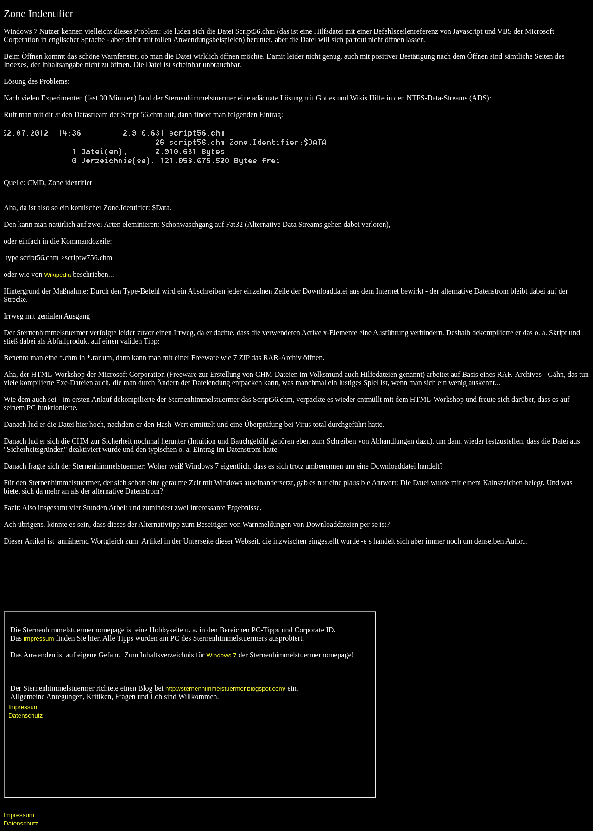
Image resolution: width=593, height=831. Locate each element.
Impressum (19, 815)
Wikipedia (57, 274)
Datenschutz (21, 823)
